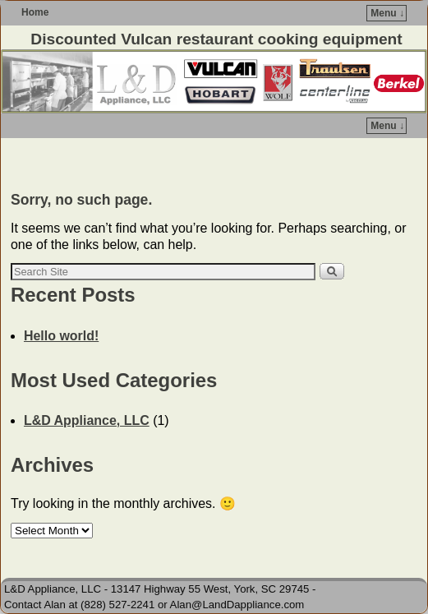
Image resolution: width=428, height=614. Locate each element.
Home (34, 12)
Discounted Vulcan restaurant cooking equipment (216, 39)
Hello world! (61, 336)
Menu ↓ (387, 13)
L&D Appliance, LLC (87, 420)
